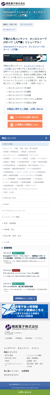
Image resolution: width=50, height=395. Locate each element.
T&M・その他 (9, 192)
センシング (8, 148)
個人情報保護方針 (14, 384)
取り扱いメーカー (11, 371)
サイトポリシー (26, 384)
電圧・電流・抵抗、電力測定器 (26, 148)
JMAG (6, 204)
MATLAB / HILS (10, 198)
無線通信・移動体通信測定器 (14, 169)
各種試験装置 (9, 185)
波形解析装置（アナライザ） (28, 155)
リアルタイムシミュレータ (14, 211)
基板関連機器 (39, 182)
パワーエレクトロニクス (29, 189)
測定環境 (20, 185)
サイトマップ (36, 384)
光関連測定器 (9, 172)
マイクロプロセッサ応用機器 (32, 175)
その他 (6, 242)
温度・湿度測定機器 (40, 162)
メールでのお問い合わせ (26, 117)
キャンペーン (23, 348)
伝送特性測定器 (9, 165)
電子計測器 (8, 144)
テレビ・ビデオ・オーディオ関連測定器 (31, 172)
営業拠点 (19, 338)
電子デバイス (31, 185)
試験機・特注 (9, 229)
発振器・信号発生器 (29, 152)
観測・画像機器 (10, 223)
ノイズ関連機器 (9, 179)
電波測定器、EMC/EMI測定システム (31, 165)
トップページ (9, 348)
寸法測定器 (38, 179)
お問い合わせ (25, 392)
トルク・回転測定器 (11, 182)
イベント (35, 348)
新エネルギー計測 (10, 189)
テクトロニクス (26, 24)
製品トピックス (9, 138)
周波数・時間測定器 (11, 152)
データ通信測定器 (34, 169)
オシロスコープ (9, 30)
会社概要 (9, 338)
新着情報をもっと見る (24, 298)
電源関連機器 (26, 182)
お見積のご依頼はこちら (26, 124)
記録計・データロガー (39, 158)
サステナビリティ (11, 375)
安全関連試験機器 (24, 179)
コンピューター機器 (12, 217)
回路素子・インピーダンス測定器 (16, 158)
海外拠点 (29, 338)
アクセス (39, 338)
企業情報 (25, 371)
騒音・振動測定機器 (11, 175)
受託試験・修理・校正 (12, 236)
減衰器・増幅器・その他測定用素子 (17, 162)
